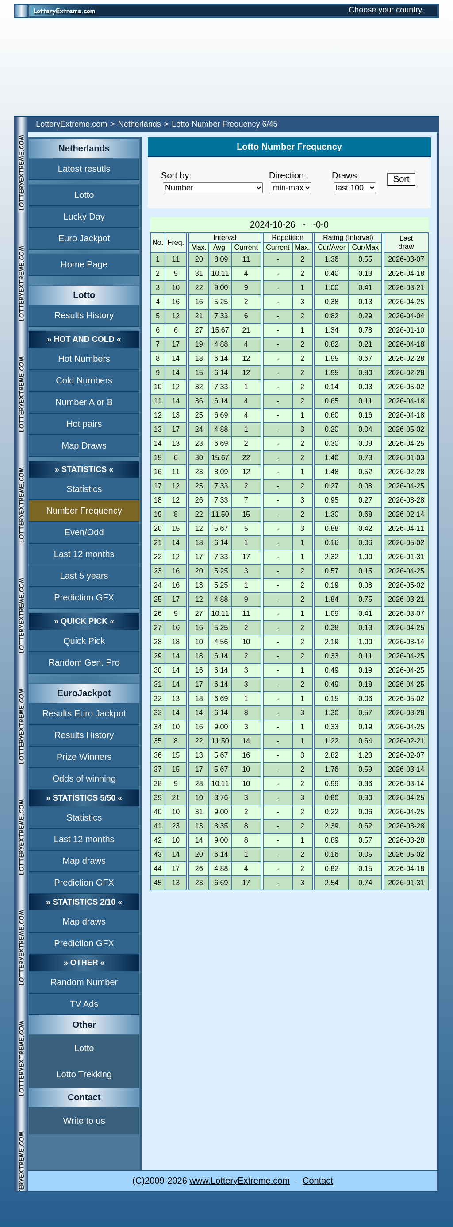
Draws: (345, 175)
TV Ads (84, 1004)
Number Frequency (84, 510)
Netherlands (139, 124)
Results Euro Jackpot (84, 713)
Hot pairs (84, 424)
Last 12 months (84, 554)
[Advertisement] (226, 67)
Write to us (84, 1121)
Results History (84, 315)
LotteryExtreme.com (71, 124)
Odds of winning (83, 778)
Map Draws (84, 445)
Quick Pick (84, 641)
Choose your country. (386, 9)
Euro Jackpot (84, 238)
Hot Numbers (84, 359)
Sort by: (176, 175)
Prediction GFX (84, 597)
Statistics (84, 489)
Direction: (287, 175)
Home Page (84, 264)
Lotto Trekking (84, 1074)
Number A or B (84, 402)
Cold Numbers (84, 380)
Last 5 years (84, 576)
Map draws (84, 861)
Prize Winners (84, 757)
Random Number (84, 982)
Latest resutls (84, 169)
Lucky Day (83, 216)
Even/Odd (84, 532)
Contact (318, 1180)
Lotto (84, 195)
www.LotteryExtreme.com (239, 1180)
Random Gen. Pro (84, 662)
